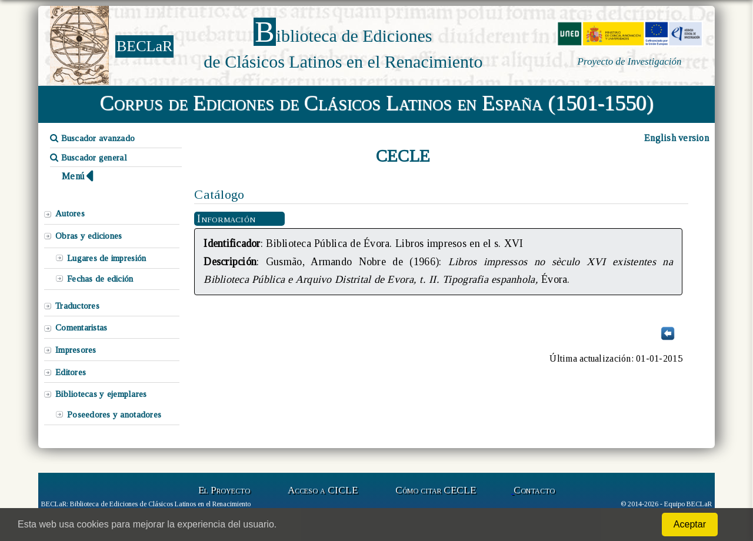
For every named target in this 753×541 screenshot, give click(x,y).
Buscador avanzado (92, 138)
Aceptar (690, 524)
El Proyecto (224, 490)
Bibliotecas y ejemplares (100, 394)
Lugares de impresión (106, 258)
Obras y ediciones (88, 236)
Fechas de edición (100, 278)
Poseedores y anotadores (114, 414)
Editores (70, 372)
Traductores (77, 305)
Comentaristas (81, 327)
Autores (70, 213)
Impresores (75, 350)
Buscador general (88, 157)
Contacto (534, 490)
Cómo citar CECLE (435, 490)
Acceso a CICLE (323, 490)
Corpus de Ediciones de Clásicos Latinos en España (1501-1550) (377, 103)
